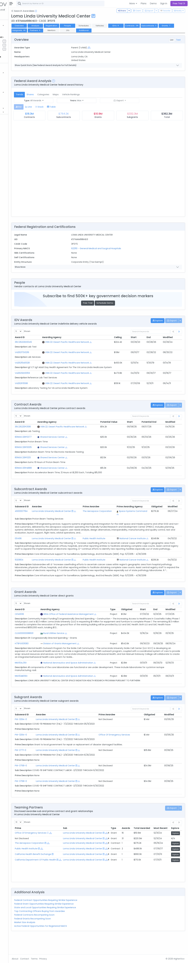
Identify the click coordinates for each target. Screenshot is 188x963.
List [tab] (171, 39)
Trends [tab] (46, 94)
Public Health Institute (107, 541)
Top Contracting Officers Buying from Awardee (66, 928)
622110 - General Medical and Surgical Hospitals (114, 248)
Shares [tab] (57, 94)
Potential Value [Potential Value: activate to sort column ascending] (122, 421)
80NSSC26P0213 (50, 457)
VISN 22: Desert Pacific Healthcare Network (90, 342)
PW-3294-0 (48, 736)
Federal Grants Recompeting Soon (59, 936)
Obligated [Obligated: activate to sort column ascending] (160, 506)
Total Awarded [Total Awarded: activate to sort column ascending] (142, 845)
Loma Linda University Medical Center (79, 736)
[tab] (46, 107)
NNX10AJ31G (48, 680)
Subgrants (80, 30)
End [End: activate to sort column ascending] (154, 337)
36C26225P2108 (50, 426)
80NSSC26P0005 (50, 447)
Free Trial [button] (179, 3)
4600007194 (48, 511)
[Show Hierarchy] (107, 47)
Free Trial (101, 302)
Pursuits (11, 44)
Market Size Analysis (51, 939)
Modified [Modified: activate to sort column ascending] (171, 337)
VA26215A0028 (49, 362)
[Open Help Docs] (63, 11)
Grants (10, 33)
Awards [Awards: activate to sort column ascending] (126, 845)
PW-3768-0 (48, 783)
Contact (51, 958)
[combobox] (87, 3)
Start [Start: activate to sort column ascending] (142, 337)
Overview (46, 25)
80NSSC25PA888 (50, 467)
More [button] (132, 3)
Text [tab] (178, 39)
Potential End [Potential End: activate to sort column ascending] (155, 421)
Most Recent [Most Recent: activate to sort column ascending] (160, 845)
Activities (11, 48)
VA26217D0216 (49, 352)
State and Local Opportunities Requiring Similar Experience (72, 925)
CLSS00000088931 (51, 647)
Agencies (12, 96)
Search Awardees (49, 10)
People (10, 99)
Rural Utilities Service (76, 647)
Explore (175, 851)
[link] (179, 332)
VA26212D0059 (49, 373)
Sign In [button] (163, 3)
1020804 (46, 568)
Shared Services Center (76, 436)
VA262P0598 (48, 383)
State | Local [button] (25, 9)
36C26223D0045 (50, 342)
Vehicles (11, 76)
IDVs (143, 25)
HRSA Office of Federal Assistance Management (91, 628)
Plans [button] (143, 3)
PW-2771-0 (47, 767)
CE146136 (46, 628)
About (42, 958)
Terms (61, 958)
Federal (9, 9)
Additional (145, 30)
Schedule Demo (118, 302)
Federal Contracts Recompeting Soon (61, 932)
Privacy (70, 958)
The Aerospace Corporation (104, 513)
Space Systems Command (133, 513)
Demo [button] (153, 3)
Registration (78, 25)
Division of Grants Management (82, 658)
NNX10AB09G (48, 693)
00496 (45, 541)
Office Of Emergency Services (127, 752)
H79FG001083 (49, 658)
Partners (96, 30)
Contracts (12, 29)
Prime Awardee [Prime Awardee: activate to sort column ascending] (120, 732)
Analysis (62, 25)
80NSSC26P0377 (50, 436)
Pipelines (11, 41)
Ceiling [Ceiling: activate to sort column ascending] (128, 337)
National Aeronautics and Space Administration (91, 680)
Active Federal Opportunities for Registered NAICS (67, 943)
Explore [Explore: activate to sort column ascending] (175, 845)
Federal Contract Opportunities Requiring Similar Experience (72, 917)
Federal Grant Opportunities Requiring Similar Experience (71, 921)
